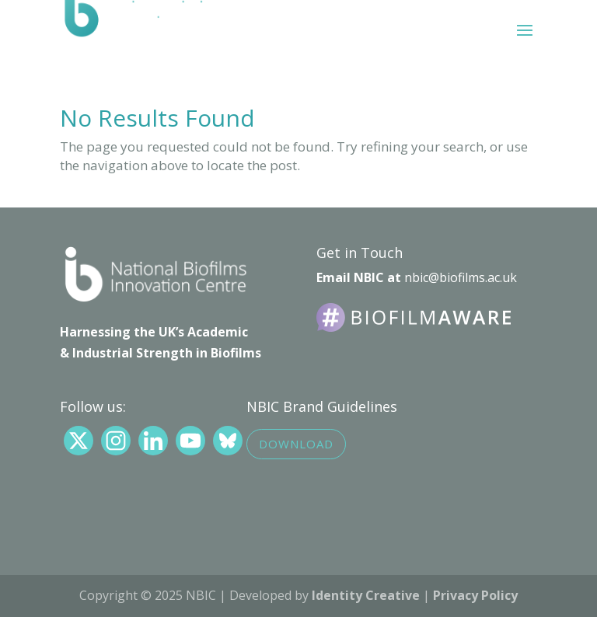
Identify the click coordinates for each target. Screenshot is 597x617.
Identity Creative (366, 595)
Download (296, 443)
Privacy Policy (475, 595)
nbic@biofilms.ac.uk (460, 277)
